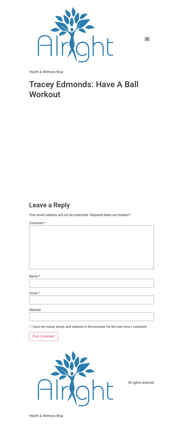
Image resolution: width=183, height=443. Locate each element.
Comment (37, 223)
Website (35, 310)
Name (34, 276)
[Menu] (147, 39)
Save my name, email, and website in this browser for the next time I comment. (90, 326)
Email (34, 293)
